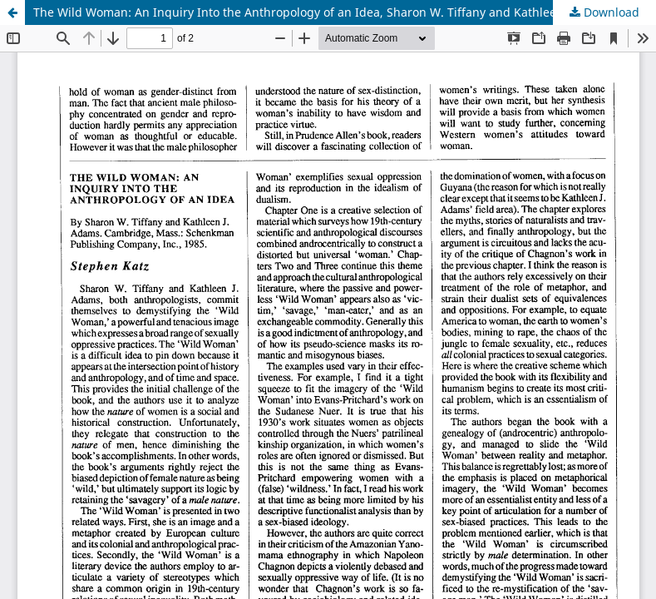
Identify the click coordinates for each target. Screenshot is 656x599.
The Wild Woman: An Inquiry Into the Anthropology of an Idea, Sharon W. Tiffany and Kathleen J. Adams (324, 12)
